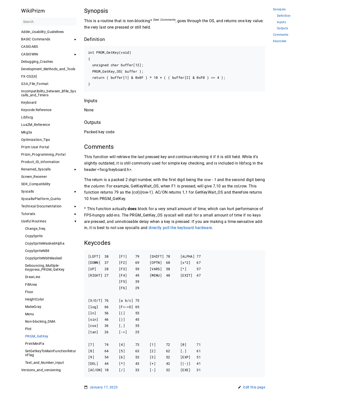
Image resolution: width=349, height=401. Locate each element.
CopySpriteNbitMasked (43, 258)
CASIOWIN (29, 54)
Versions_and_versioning (41, 370)
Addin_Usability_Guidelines (42, 32)
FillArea (31, 284)
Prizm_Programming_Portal (43, 154)
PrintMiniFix (34, 344)
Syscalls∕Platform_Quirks (41, 199)
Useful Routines (33, 221)
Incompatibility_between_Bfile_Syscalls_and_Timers (48, 93)
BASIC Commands (35, 39)
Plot (28, 329)
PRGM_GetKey (36, 336)
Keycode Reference (36, 110)
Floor (29, 292)
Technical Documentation (41, 206)
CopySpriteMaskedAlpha (44, 243)
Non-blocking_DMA (40, 321)
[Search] (48, 22)
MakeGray (33, 307)
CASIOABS (29, 47)
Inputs (281, 22)
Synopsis (279, 9)
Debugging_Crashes (37, 62)
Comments (280, 34)
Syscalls (27, 191)
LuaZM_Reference (35, 125)
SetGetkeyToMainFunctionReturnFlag (50, 353)
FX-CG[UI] (29, 76)
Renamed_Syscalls (36, 169)
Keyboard (29, 102)
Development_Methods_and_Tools (48, 69)
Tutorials (28, 214)
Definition (283, 15)
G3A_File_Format (34, 84)
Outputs (282, 28)
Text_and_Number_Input (44, 363)
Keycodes (280, 41)
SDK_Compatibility (36, 184)
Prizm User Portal (35, 147)
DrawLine (32, 277)
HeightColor (34, 299)
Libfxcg (27, 117)
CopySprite (34, 236)
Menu (29, 314)
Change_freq (35, 229)
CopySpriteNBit (37, 251)
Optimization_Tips (35, 140)
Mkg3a (26, 132)
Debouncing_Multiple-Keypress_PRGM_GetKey (45, 267)
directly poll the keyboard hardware (180, 227)
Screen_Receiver (34, 177)
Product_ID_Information (40, 162)
